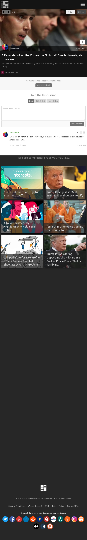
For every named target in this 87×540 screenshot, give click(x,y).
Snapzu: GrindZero (16, 506)
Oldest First (40, 101)
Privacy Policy (58, 506)
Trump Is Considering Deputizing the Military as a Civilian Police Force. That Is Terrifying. (64, 259)
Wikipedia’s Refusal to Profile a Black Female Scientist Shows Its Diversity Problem (22, 261)
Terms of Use (73, 506)
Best (31, 101)
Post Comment (77, 123)
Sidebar (81, 12)
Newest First (53, 101)
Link (18, 145)
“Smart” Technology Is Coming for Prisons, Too (65, 228)
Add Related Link (43, 85)
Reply (11, 145)
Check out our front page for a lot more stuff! (21, 193)
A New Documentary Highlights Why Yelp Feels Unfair (19, 226)
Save (24, 145)
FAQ (47, 506)
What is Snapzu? (35, 506)
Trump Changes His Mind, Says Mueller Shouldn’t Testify (65, 193)
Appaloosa (15, 48)
